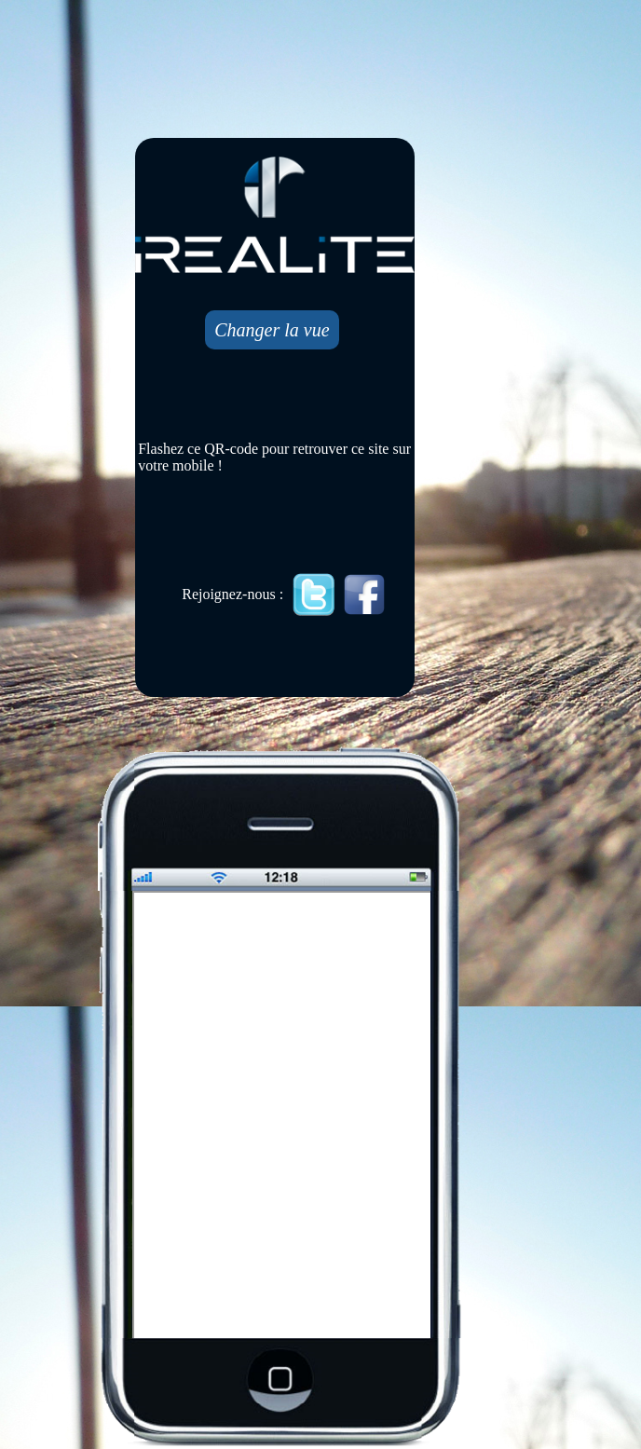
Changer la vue (271, 330)
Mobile (283, 1116)
